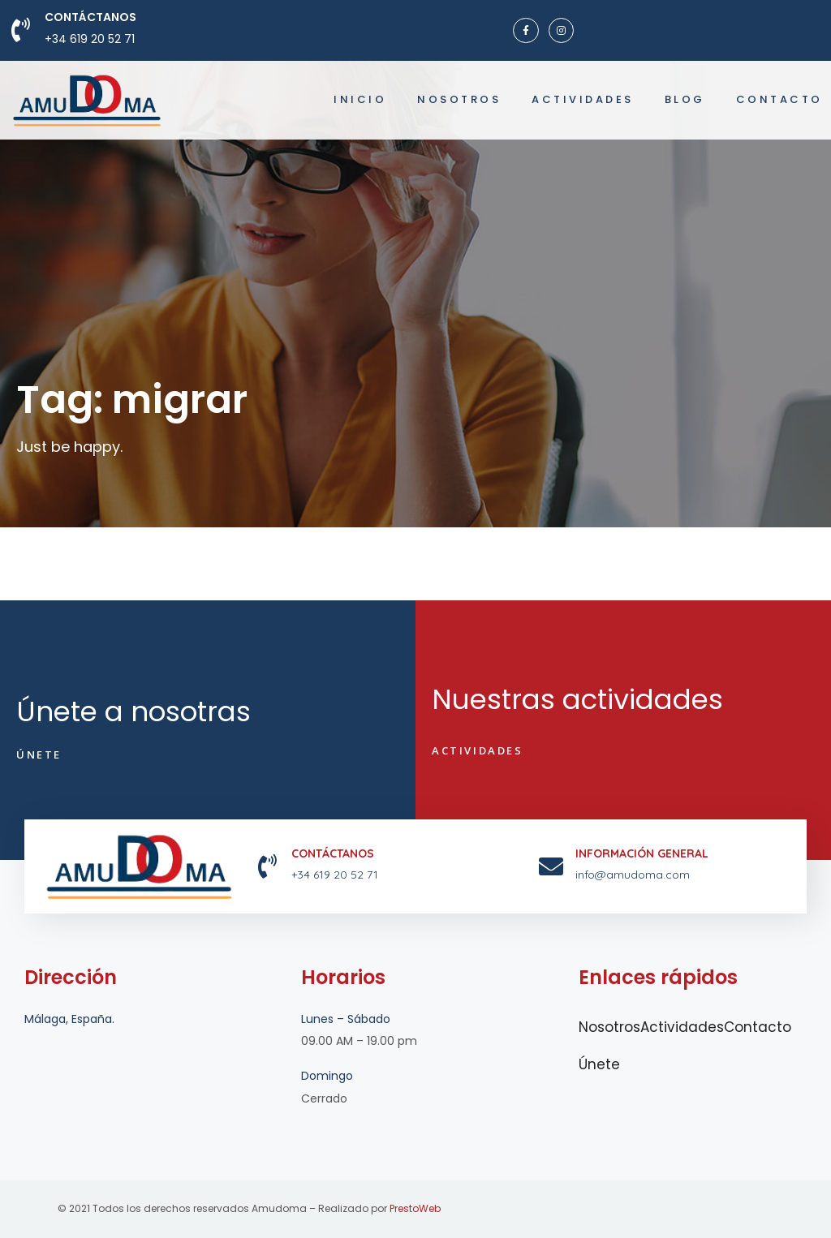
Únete (599, 1064)
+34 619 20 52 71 (90, 39)
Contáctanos (90, 17)
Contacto (779, 99)
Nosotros (459, 99)
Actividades (583, 99)
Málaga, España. (69, 1019)
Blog (685, 99)
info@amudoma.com (632, 874)
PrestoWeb (415, 1208)
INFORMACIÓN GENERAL (641, 853)
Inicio (360, 99)
